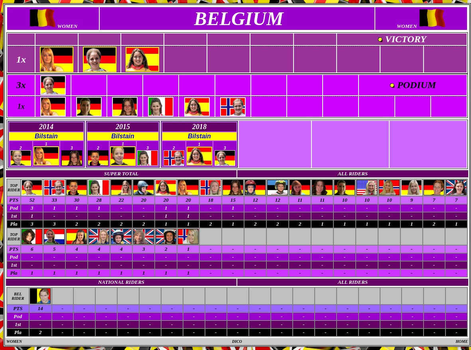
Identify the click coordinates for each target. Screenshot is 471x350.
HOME (462, 341)
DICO (237, 341)
